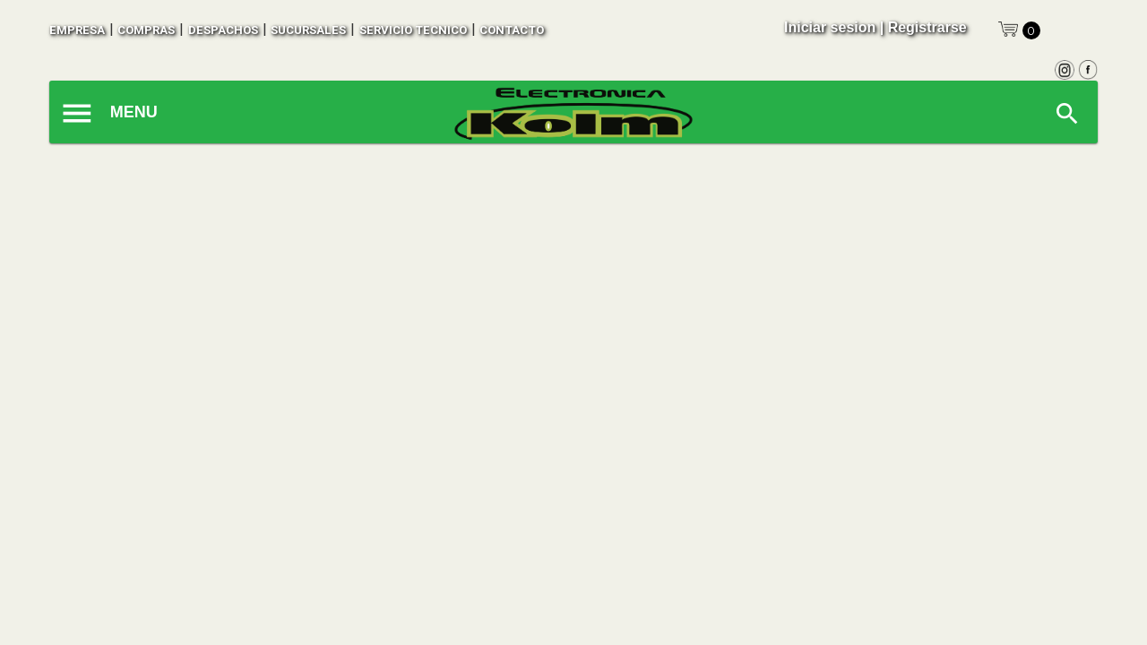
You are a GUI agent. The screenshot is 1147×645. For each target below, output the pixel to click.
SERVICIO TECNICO (413, 30)
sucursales (308, 30)
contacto (511, 30)
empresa (77, 30)
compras (146, 30)
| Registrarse (923, 27)
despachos (223, 30)
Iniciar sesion (829, 27)
